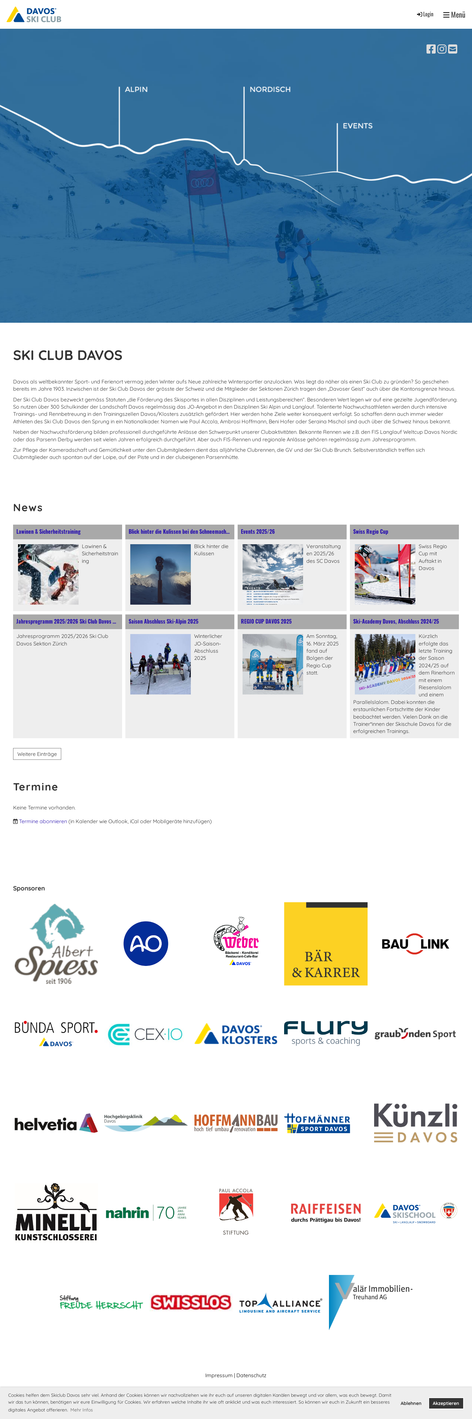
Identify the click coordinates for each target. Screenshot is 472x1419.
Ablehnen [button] (411, 1403)
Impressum (219, 1375)
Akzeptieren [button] (446, 1403)
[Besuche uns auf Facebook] (431, 49)
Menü (454, 14)
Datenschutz (251, 1375)
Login (424, 14)
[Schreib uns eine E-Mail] (452, 49)
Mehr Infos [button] (81, 1410)
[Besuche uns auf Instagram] (441, 49)
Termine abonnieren (43, 821)
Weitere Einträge (37, 754)
